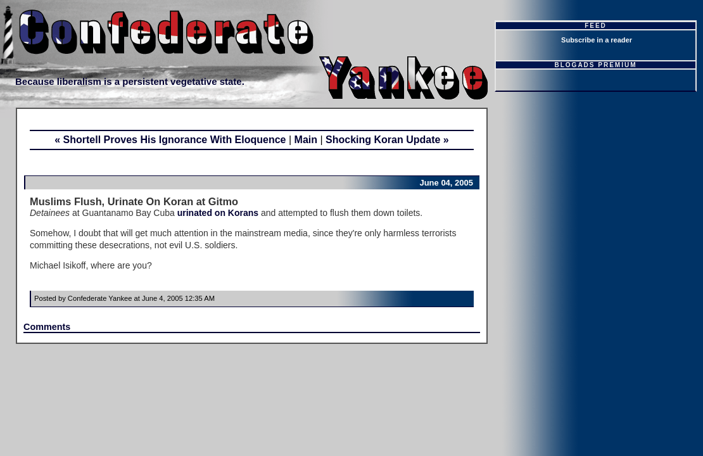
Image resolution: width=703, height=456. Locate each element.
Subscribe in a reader (596, 40)
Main (305, 139)
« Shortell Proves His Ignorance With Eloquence (170, 139)
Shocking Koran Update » (387, 139)
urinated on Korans (217, 213)
